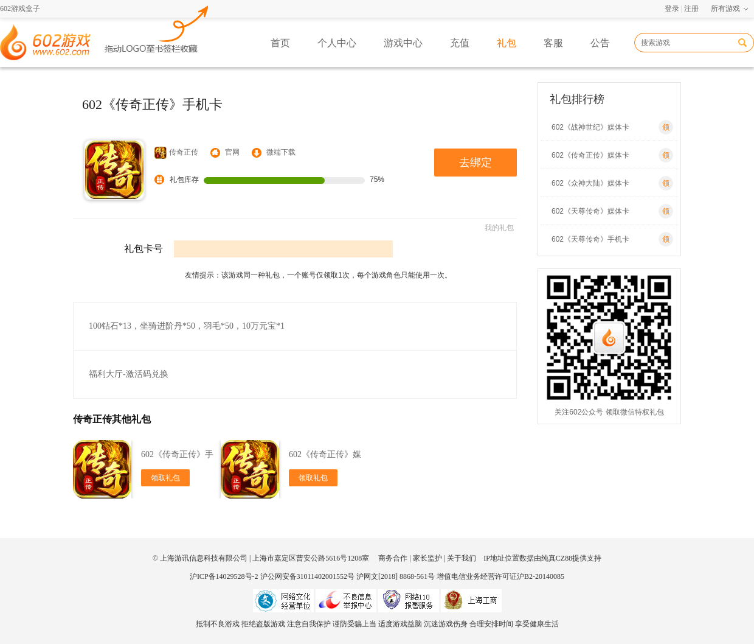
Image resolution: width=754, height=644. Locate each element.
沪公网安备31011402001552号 (307, 576)
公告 (600, 43)
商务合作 (392, 558)
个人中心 (336, 43)
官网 (232, 152)
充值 (459, 43)
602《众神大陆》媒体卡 (612, 183)
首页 (280, 43)
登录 (672, 8)
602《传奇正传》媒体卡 (612, 155)
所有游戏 (725, 8)
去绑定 (475, 162)
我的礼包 (499, 227)
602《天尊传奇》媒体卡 (612, 211)
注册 (691, 8)
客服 (553, 43)
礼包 (506, 43)
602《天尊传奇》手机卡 (612, 239)
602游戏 (157, 28)
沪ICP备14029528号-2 (224, 576)
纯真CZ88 (556, 558)
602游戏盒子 (20, 8)
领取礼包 (165, 478)
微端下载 (281, 152)
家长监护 (427, 558)
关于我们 (461, 558)
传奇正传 (176, 153)
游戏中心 (403, 43)
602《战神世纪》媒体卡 (612, 127)
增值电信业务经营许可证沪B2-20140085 (500, 576)
